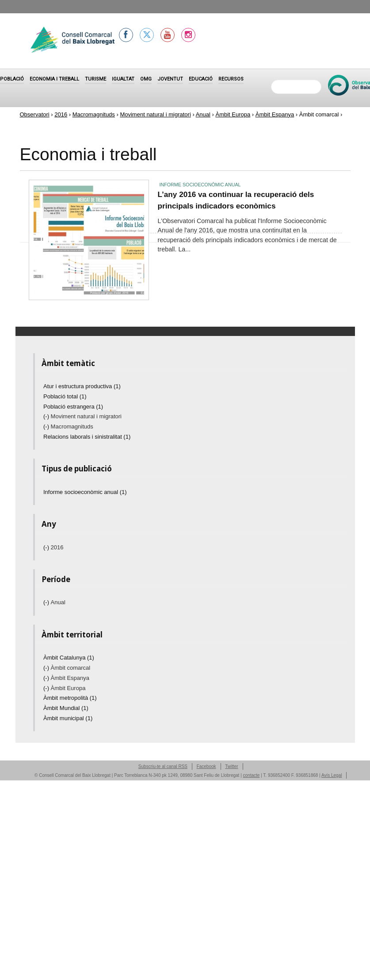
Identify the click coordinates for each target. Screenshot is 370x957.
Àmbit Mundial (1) (65, 708)
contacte (251, 775)
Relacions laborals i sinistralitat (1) (86, 436)
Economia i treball (54, 79)
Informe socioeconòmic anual (200, 184)
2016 (60, 114)
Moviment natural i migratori (155, 114)
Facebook (206, 766)
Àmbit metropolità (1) (70, 698)
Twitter (231, 766)
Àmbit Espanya (275, 114)
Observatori (35, 114)
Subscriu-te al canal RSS (162, 766)
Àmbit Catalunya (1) (68, 657)
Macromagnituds (93, 114)
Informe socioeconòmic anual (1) (85, 492)
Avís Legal (331, 775)
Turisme (95, 79)
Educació (201, 79)
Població (12, 79)
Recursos (231, 79)
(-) (47, 416)
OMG (146, 79)
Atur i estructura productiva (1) (82, 386)
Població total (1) (65, 396)
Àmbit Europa (232, 114)
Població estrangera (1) (73, 406)
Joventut (170, 79)
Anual (203, 114)
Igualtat (123, 79)
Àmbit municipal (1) (67, 718)
